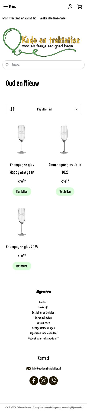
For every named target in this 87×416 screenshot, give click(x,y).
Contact (43, 302)
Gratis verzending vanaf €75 (19, 18)
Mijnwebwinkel (76, 407)
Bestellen (22, 191)
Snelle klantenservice (52, 18)
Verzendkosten (43, 317)
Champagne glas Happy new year (22, 168)
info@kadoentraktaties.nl (46, 368)
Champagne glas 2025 (22, 246)
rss (41, 407)
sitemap (35, 407)
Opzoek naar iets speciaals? (43, 338)
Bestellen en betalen (43, 312)
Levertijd (44, 307)
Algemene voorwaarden (43, 333)
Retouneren (44, 323)
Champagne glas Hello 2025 (65, 168)
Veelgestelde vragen (43, 328)
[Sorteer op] (43, 109)
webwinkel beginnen (52, 407)
